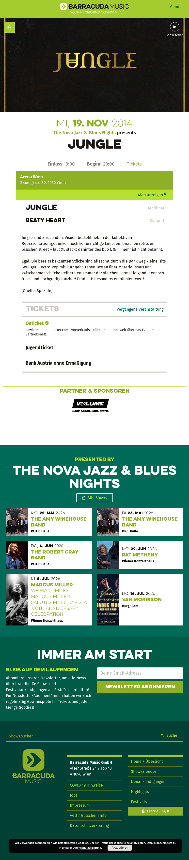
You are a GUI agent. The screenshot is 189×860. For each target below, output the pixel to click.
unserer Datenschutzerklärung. (82, 847)
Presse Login (158, 811)
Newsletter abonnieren (140, 687)
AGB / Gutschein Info (88, 815)
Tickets (134, 164)
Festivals (139, 801)
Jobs (74, 795)
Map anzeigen (150, 195)
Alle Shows (97, 497)
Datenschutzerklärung (89, 825)
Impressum (80, 805)
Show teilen (175, 35)
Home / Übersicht (147, 761)
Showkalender (143, 771)
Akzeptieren (119, 847)
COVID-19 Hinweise (86, 785)
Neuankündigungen (148, 781)
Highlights (140, 791)
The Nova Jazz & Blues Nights (84, 133)
